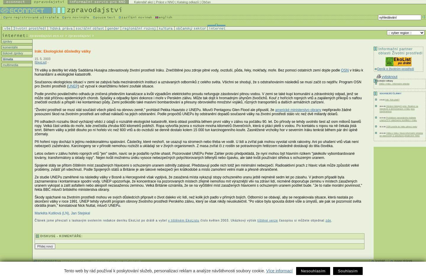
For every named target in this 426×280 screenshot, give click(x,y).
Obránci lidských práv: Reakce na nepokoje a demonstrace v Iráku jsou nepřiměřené (399, 109)
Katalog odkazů (188, 2)
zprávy (7, 41)
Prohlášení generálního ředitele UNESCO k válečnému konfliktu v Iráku (398, 119)
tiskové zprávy (12, 53)
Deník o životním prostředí (395, 69)
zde (328, 220)
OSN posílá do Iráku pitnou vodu (401, 126)
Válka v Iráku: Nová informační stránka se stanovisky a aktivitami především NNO (401, 134)
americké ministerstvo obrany (298, 110)
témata (7, 59)
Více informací (279, 270)
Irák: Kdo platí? (392, 99)
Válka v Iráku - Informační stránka (394, 84)
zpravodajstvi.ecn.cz (47, 36)
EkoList (41, 62)
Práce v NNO (165, 2)
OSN (345, 70)
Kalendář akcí (143, 2)
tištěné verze (267, 220)
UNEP (73, 86)
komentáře (10, 47)
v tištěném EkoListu (183, 220)
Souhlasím (348, 271)
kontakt (380, 261)
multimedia (10, 65)
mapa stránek (403, 261)
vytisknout (387, 77)
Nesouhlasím (313, 271)
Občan (206, 2)
